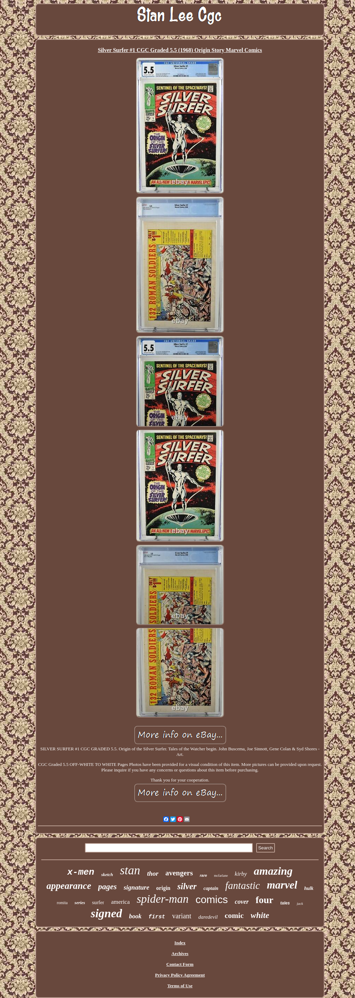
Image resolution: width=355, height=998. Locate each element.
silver (187, 886)
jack (300, 903)
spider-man (163, 899)
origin (163, 888)
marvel (282, 885)
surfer (98, 902)
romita (62, 902)
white (260, 915)
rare (203, 875)
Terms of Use (179, 985)
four (264, 899)
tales (285, 903)
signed (106, 913)
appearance (68, 886)
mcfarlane (221, 875)
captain (211, 888)
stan (130, 870)
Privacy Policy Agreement (180, 975)
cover (242, 901)
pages (107, 886)
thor (152, 873)
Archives (180, 953)
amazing (273, 871)
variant (181, 916)
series (80, 902)
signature (136, 887)
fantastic (242, 885)
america (120, 902)
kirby (241, 874)
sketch (107, 874)
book (135, 916)
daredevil (208, 917)
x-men (80, 872)
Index (179, 942)
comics (212, 899)
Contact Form (179, 964)
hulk (308, 888)
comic (234, 915)
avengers (179, 873)
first (156, 917)
